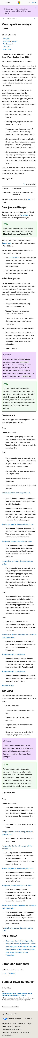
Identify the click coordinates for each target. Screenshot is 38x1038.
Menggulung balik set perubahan (13, 654)
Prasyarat (6, 39)
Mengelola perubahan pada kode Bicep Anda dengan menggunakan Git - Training (17, 994)
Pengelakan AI (6, 1023)
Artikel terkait (7, 49)
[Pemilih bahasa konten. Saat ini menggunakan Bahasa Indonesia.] (10, 1014)
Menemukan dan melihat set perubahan (16, 493)
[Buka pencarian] (29, 3)
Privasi (17, 1026)
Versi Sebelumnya (19, 1023)
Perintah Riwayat (8, 686)
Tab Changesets (8, 44)
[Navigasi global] (2, 3)
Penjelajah (24, 215)
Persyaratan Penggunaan (10, 1032)
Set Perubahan (14, 258)
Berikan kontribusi (7, 1026)
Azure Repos (11, 18)
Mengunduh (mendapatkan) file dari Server (17, 885)
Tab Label (6, 46)
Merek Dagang (24, 1032)
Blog (28, 1023)
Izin (29, 199)
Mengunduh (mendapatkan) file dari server (17, 541)
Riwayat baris (7, 243)
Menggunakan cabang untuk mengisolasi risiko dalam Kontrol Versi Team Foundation (20, 952)
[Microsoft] (19, 2)
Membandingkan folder (25, 524)
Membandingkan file (9, 524)
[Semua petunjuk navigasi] (3, 18)
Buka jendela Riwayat (10, 41)
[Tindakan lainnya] (34, 18)
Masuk (34, 2)
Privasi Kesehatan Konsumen (11, 1029)
